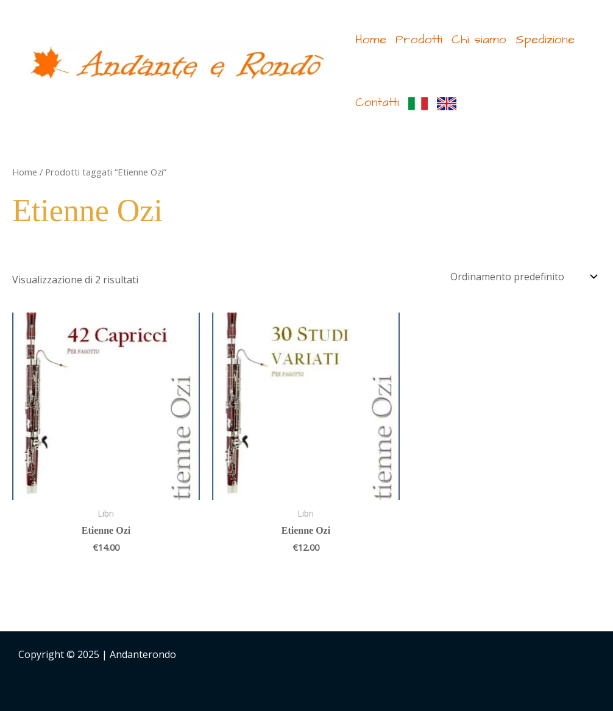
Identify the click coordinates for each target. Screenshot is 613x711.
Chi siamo (479, 39)
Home (370, 39)
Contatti (377, 102)
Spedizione (545, 39)
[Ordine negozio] (521, 276)
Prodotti (418, 39)
